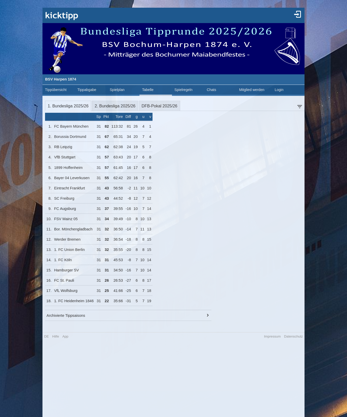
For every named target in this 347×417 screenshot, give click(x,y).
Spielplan (117, 90)
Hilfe (55, 336)
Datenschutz (293, 336)
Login (279, 90)
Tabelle (148, 90)
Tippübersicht (56, 90)
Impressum (272, 336)
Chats (211, 90)
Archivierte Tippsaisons (66, 315)
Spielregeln (183, 90)
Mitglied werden (251, 90)
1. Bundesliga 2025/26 (68, 106)
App (65, 336)
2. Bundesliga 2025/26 (115, 106)
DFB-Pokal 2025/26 (159, 106)
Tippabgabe (86, 90)
